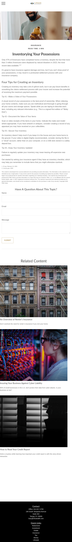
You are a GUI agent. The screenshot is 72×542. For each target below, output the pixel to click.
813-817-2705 (38, 509)
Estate (36, 530)
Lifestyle (36, 540)
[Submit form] (7, 240)
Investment (36, 528)
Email (4, 206)
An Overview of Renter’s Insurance (16, 319)
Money (36, 538)
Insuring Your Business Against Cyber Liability (21, 383)
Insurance (35, 533)
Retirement (36, 526)
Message (5, 220)
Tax (36, 535)
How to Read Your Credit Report (15, 449)
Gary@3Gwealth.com (36, 518)
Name (4, 193)
